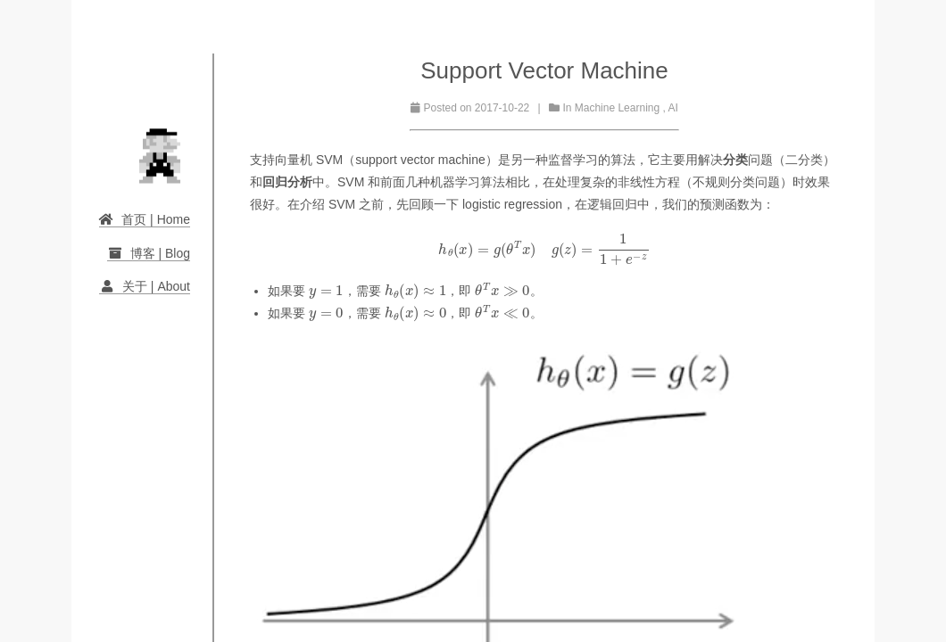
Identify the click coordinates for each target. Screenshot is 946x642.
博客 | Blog (148, 253)
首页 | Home (144, 219)
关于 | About (144, 286)
